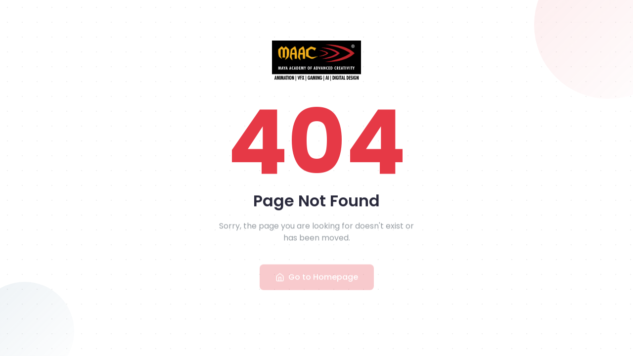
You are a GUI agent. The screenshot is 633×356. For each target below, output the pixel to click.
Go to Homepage (316, 279)
